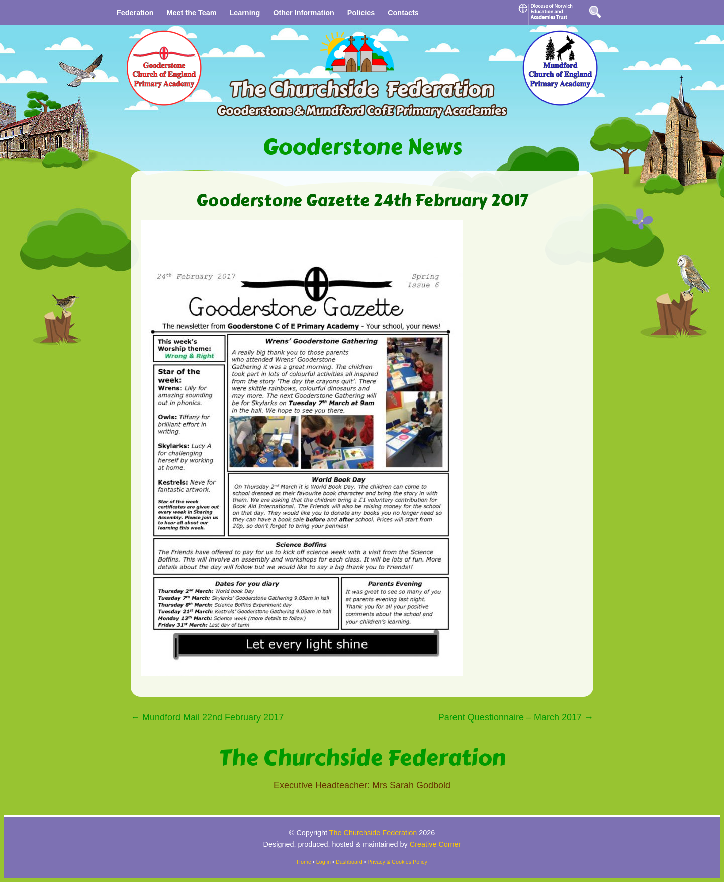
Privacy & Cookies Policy (397, 862)
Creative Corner (435, 844)
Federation (135, 13)
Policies (361, 13)
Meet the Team (192, 13)
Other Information (303, 13)
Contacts (403, 13)
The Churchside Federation (362, 758)
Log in (323, 862)
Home (304, 862)
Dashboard (349, 862)
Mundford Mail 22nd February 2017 (207, 717)
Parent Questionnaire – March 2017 (515, 717)
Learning (244, 13)
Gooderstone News (362, 147)
